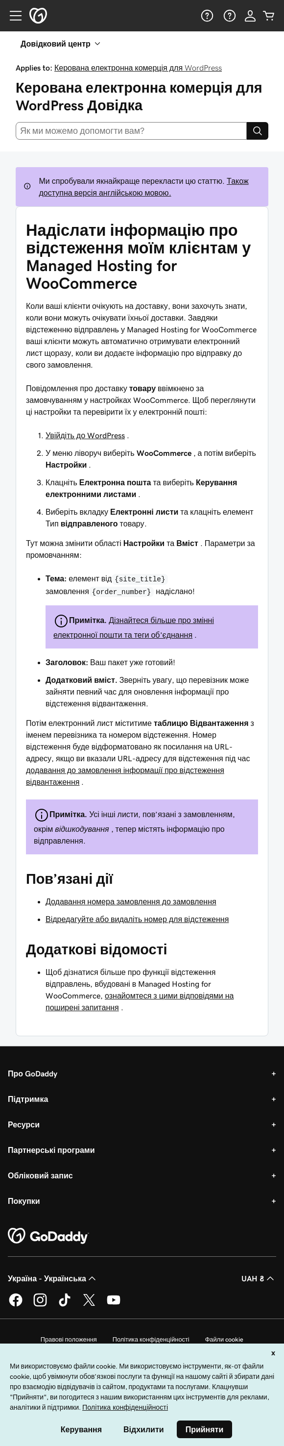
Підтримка (28, 1099)
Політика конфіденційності (151, 1339)
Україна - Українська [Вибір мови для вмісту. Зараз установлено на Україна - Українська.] (53, 1278)
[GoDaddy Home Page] (48, 1236)
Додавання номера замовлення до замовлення (131, 901)
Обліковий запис (40, 1175)
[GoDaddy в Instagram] (40, 1305)
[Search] (257, 131)
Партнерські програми (51, 1150)
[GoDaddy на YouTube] (113, 1305)
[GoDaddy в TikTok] (64, 1305)
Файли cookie (224, 1339)
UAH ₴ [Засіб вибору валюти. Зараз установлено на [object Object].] (258, 1278)
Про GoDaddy (32, 1073)
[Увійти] (250, 15)
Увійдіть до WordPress (85, 435)
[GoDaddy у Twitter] (89, 1305)
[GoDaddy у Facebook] (16, 1305)
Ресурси (24, 1124)
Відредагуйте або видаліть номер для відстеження (137, 919)
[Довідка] (206, 15)
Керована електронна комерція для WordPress (138, 68)
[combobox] (131, 130)
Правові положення (69, 1339)
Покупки (24, 1201)
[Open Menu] (12, 16)
